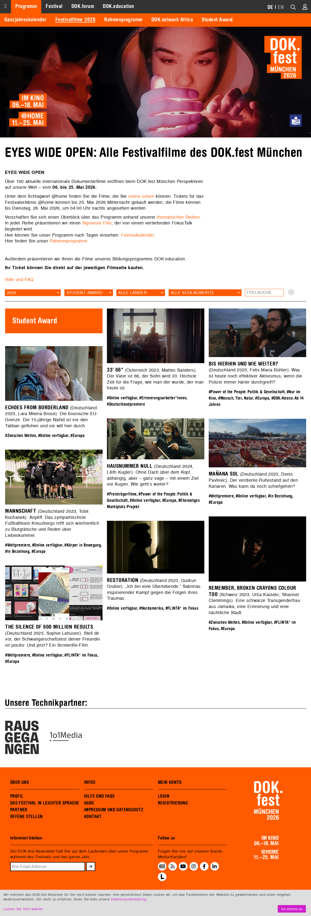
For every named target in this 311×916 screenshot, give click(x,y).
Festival (54, 6)
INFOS (89, 782)
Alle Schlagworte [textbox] (193, 292)
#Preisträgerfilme (122, 494)
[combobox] (33, 292)
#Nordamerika (151, 608)
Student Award (217, 20)
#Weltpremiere (221, 496)
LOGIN (163, 796)
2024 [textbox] (11, 292)
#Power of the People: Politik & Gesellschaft (247, 392)
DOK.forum (82, 6)
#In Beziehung (280, 496)
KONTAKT (93, 816)
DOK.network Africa (172, 20)
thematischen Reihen (178, 217)
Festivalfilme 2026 (75, 20)
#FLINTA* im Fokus (181, 608)
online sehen (141, 196)
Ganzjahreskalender (25, 20)
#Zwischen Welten (20, 435)
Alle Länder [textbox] (132, 292)
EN (281, 7)
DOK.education (118, 6)
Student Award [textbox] (84, 292)
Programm (26, 6)
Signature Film (97, 223)
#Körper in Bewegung (82, 545)
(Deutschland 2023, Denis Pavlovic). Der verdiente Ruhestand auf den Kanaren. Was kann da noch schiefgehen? (253, 480)
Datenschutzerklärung (128, 899)
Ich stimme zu (291, 909)
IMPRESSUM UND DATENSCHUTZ (114, 809)
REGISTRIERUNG (173, 803)
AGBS (89, 803)
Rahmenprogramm (123, 20)
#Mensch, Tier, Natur (235, 398)
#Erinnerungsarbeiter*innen (162, 398)
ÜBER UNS (19, 782)
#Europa (262, 398)
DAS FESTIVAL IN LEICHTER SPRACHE (44, 803)
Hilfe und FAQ (19, 279)
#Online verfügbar (122, 398)
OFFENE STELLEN (26, 816)
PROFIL (16, 796)
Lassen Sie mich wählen (23, 909)
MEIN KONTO (170, 782)
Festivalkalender (137, 235)
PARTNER (18, 809)
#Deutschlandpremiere (126, 404)
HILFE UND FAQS (99, 796)
